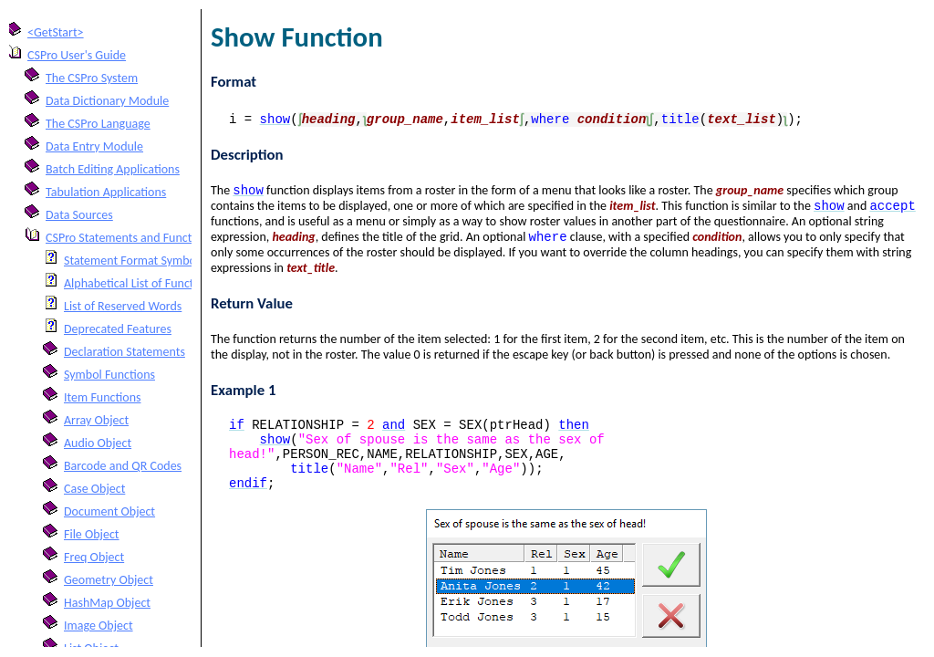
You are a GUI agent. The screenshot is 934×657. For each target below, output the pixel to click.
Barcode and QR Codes (123, 466)
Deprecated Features (117, 329)
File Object (91, 534)
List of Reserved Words (123, 306)
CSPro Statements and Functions (129, 237)
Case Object (94, 488)
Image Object (98, 625)
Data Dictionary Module (107, 101)
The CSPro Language (98, 123)
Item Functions (102, 397)
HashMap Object (107, 602)
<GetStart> (55, 32)
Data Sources (79, 215)
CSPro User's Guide (76, 55)
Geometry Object (108, 580)
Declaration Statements (124, 352)
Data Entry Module (94, 146)
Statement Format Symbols (134, 260)
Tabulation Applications (106, 192)
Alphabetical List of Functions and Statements (181, 283)
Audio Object (97, 443)
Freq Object (94, 557)
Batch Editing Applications (113, 169)
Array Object (96, 420)
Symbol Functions (109, 374)
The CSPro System (92, 78)
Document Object (109, 511)
